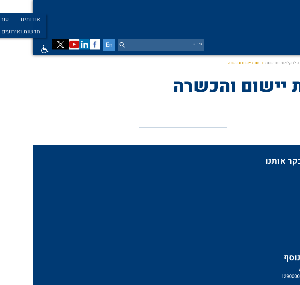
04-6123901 (151, 207)
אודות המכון (277, 184)
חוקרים (281, 214)
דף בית (288, 72)
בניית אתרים (202, 276)
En (77, 52)
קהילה (227, 214)
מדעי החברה (221, 204)
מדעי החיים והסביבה (269, 204)
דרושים (281, 224)
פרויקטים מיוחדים (216, 184)
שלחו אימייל (152, 244)
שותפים (226, 194)
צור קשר (225, 224)
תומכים (281, 194)
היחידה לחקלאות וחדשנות (254, 72)
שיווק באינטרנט (176, 276)
